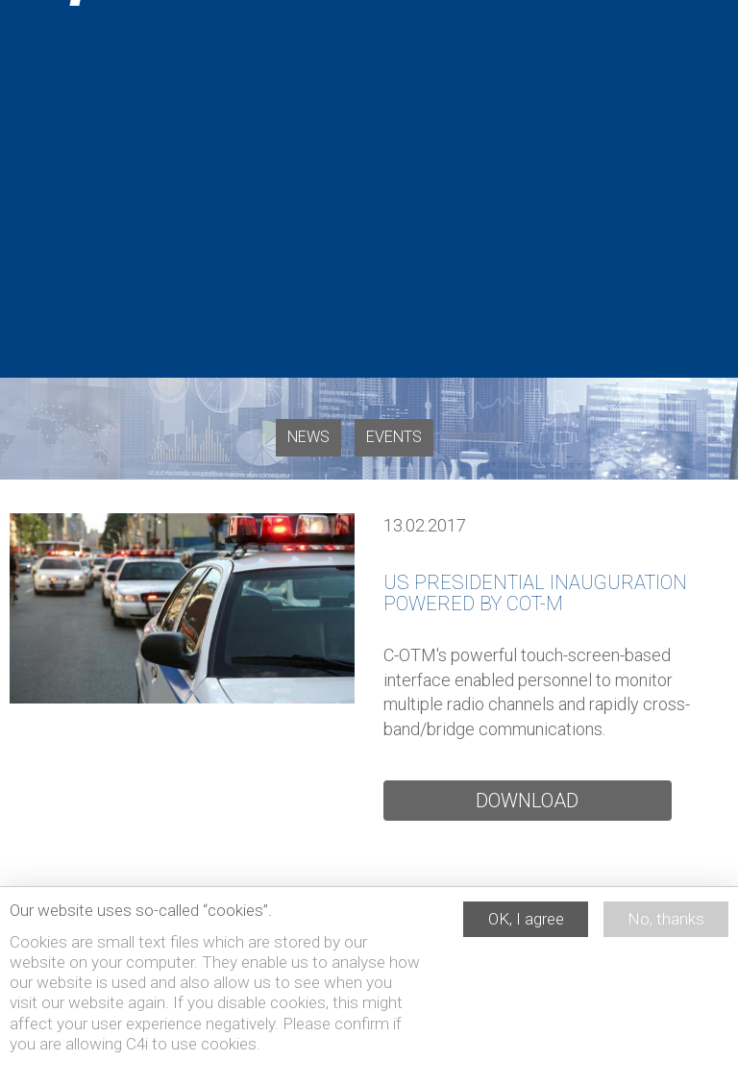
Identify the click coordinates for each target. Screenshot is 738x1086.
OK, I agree (526, 927)
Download (527, 800)
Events (394, 437)
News (308, 437)
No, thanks (665, 927)
